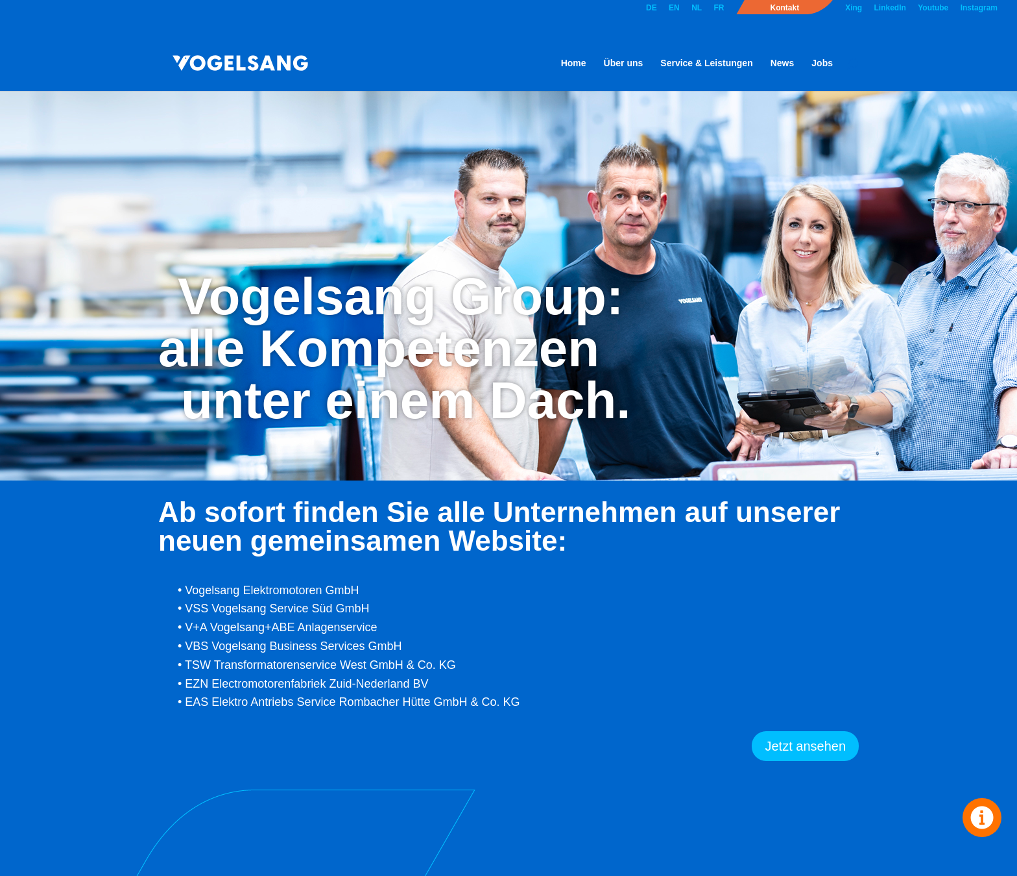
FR (718, 8)
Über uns (623, 63)
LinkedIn (890, 8)
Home (573, 63)
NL (696, 8)
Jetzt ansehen (805, 746)
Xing (853, 8)
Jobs (822, 63)
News (783, 63)
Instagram (979, 8)
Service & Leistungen (706, 63)
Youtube (933, 8)
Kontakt (784, 8)
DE (651, 8)
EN (674, 8)
